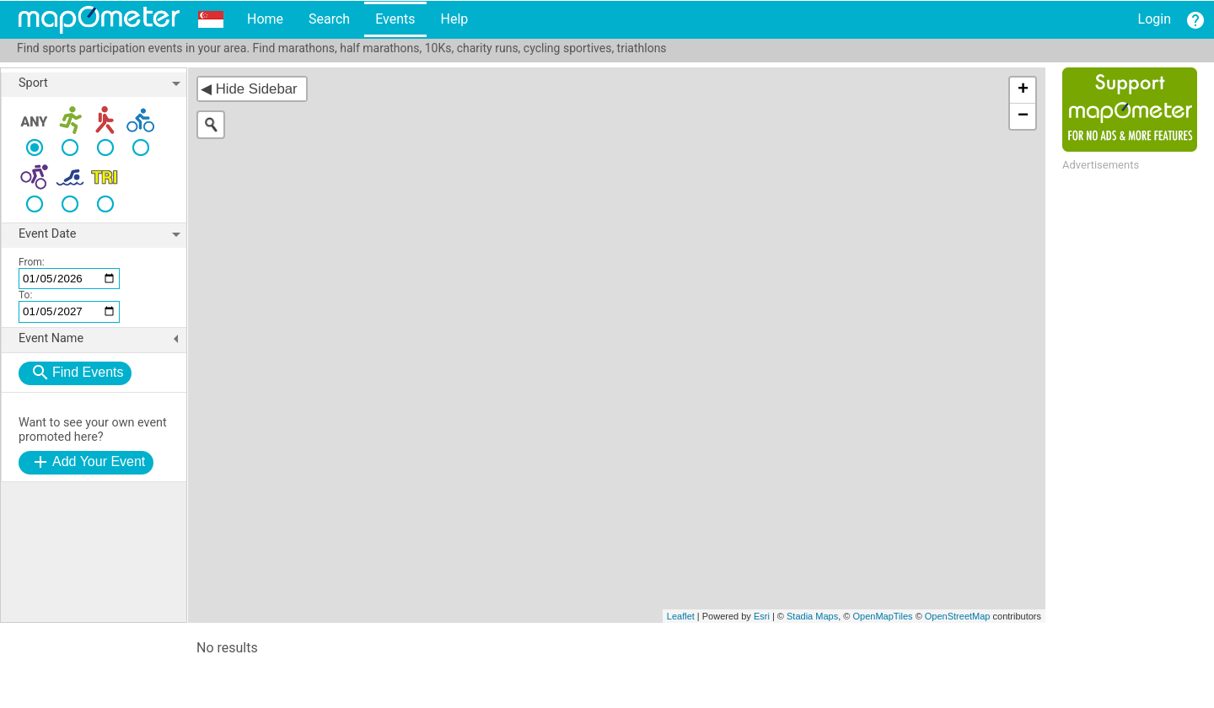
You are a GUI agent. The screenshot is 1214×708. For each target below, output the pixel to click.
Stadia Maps (812, 616)
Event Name (102, 339)
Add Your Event (98, 461)
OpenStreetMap (958, 616)
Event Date (102, 234)
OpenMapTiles (882, 616)
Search (329, 19)
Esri (762, 616)
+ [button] (1023, 90)
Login (1154, 19)
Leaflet (681, 616)
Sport (102, 83)
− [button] (1023, 116)
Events (395, 19)
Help (454, 19)
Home (265, 19)
